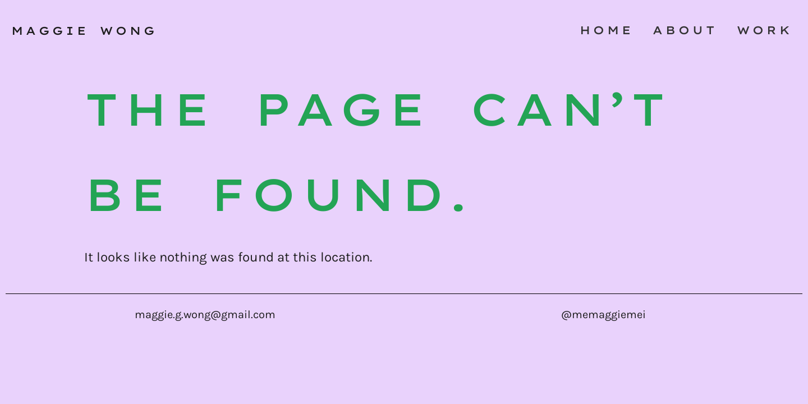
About (685, 30)
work (765, 30)
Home (606, 30)
